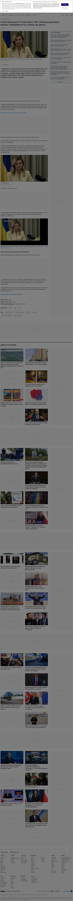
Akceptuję (65, 4)
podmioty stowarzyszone (19, 3)
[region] (36, 6)
